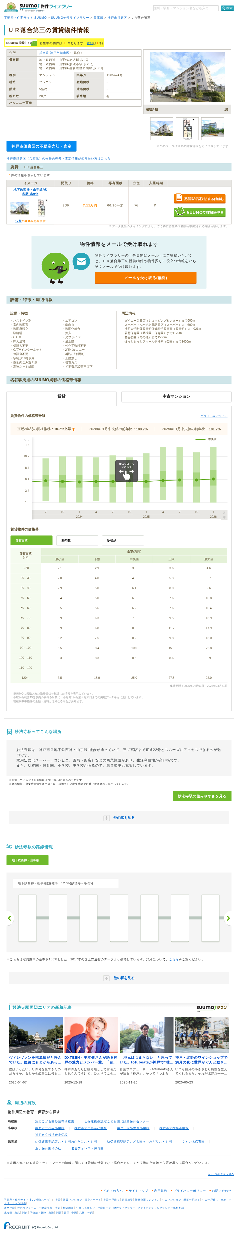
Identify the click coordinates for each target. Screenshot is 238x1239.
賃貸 (90, 43)
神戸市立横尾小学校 (174, 1128)
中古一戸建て (210, 1199)
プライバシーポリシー (190, 1191)
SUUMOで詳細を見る (200, 212)
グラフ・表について (214, 416)
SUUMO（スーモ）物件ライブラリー (38, 7)
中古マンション (171, 1199)
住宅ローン (104, 1208)
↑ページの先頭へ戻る (221, 1174)
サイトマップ (138, 1191)
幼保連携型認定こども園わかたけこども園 (66, 1141)
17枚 (18, 220)
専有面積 (22, 540)
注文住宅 (9, 1208)
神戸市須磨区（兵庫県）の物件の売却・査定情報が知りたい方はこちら (58, 158)
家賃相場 (127, 1199)
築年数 (66, 540)
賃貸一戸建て (111, 1199)
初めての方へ (113, 1191)
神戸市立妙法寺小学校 (51, 1135)
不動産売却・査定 (50, 1208)
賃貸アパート (92, 1199)
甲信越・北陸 (38, 1212)
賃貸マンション (72, 1199)
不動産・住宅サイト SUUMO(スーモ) (27, 1199)
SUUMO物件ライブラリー (70, 17)
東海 (51, 1212)
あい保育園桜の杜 (48, 1148)
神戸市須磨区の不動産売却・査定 (42, 146)
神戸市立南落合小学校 (90, 1128)
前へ (10, 918)
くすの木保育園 (193, 1141)
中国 (74, 1212)
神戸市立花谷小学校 (49, 1128)
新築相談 (68, 1208)
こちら (174, 959)
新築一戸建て (192, 1199)
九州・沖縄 (86, 1212)
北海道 (8, 1212)
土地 (223, 1199)
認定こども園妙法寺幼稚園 (54, 1121)
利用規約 (160, 1191)
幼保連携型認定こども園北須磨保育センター (116, 1121)
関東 (25, 1212)
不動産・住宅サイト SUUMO (25, 17)
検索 (229, 8)
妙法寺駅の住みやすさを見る (202, 796)
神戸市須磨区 (117, 17)
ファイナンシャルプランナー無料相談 (161, 1208)
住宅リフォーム (26, 1208)
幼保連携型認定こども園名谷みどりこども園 (139, 1141)
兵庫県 (98, 17)
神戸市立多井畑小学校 (133, 1128)
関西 (59, 1212)
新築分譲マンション (147, 1199)
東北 (17, 1212)
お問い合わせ (222, 1191)
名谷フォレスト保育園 (87, 1148)
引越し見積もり (85, 1208)
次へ (228, 918)
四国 (67, 1212)
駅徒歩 (111, 540)
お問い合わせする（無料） (200, 198)
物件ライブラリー (125, 1208)
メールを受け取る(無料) (145, 278)
